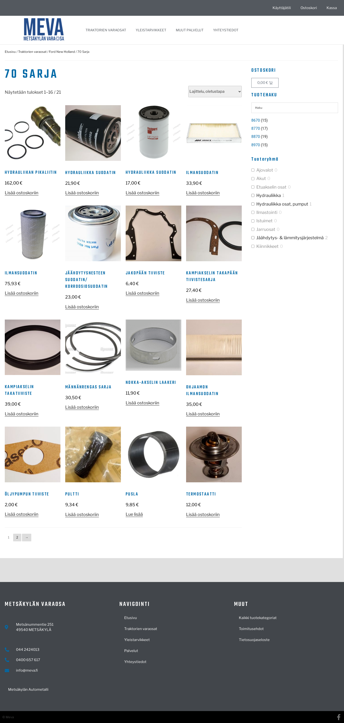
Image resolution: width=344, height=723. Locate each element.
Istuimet (264, 220)
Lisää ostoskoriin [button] (21, 192)
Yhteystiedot (225, 30)
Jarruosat (265, 229)
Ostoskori (309, 8)
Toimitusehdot (251, 629)
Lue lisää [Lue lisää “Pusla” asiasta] (134, 514)
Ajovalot (264, 170)
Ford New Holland (62, 52)
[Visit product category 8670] (294, 120)
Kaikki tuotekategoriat (258, 618)
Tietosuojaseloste (254, 640)
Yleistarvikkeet (151, 30)
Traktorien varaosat (106, 30)
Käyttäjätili (282, 8)
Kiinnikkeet (267, 246)
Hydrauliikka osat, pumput (282, 204)
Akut (261, 178)
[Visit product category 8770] (294, 128)
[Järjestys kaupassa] (215, 91)
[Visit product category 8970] (294, 145)
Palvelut (131, 651)
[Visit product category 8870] (294, 136)
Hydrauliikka (268, 195)
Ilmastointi (266, 212)
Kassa (332, 8)
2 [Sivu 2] (17, 537)
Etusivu (10, 52)
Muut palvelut (190, 30)
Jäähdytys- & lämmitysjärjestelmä (290, 237)
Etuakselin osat (271, 187)
